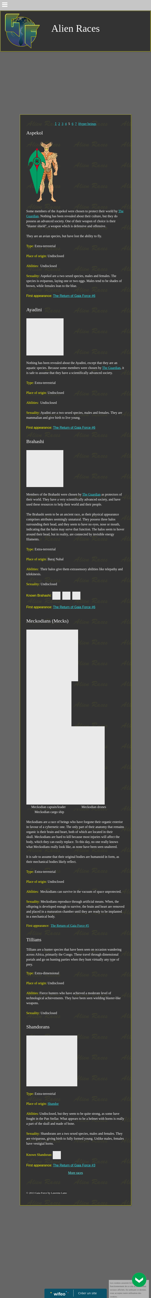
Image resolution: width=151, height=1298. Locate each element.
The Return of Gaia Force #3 (74, 1165)
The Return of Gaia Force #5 (70, 925)
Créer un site (87, 1293)
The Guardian (111, 368)
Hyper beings (87, 124)
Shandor (53, 1103)
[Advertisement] (76, 83)
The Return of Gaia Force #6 (74, 296)
